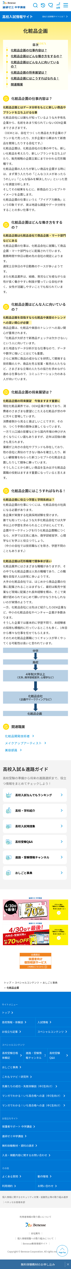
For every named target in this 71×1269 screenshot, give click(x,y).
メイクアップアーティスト (23, 743)
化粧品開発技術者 (17, 736)
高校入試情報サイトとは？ (53, 16)
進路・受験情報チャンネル (27, 857)
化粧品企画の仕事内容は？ (29, 50)
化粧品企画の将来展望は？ (29, 72)
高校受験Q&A (19, 842)
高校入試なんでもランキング (28, 795)
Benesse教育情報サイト (35, 1243)
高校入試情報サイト (17, 16)
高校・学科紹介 (20, 811)
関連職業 (17, 84)
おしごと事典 (18, 873)
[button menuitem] (58, 5)
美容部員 (11, 750)
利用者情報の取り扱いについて (35, 1216)
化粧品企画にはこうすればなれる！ (35, 78)
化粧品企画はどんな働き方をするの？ (36, 56)
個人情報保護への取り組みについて (35, 1238)
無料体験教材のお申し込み (38, 1264)
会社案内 (35, 1233)
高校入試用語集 (20, 826)
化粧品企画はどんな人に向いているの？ (35, 64)
